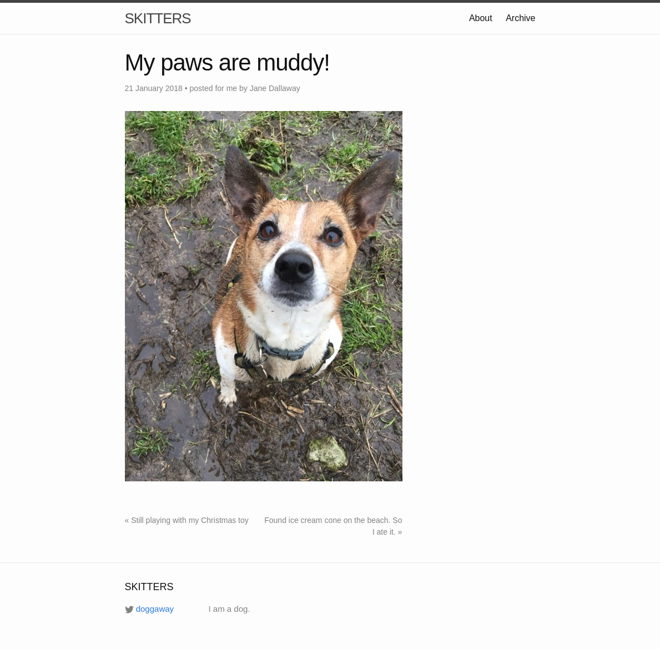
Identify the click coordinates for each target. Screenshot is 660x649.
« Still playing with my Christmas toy (187, 520)
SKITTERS (158, 18)
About (480, 18)
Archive (520, 18)
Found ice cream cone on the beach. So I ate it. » (333, 526)
